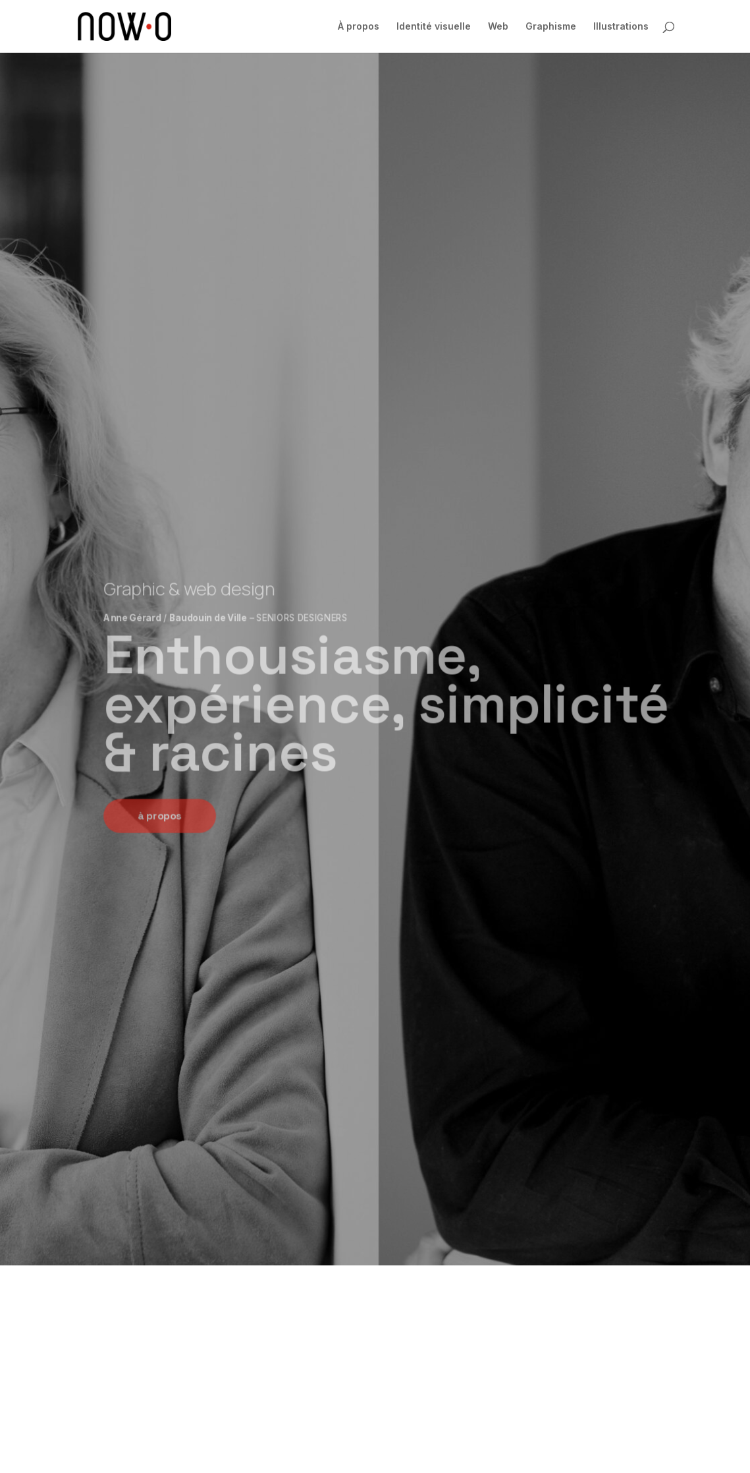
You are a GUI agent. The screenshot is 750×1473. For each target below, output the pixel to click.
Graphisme (550, 27)
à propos (160, 816)
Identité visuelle (433, 27)
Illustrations (621, 27)
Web (498, 27)
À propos (358, 27)
